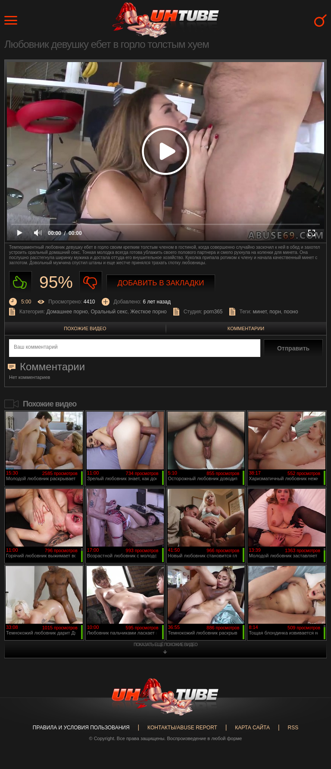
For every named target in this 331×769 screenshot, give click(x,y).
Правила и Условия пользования (81, 728)
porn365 (212, 312)
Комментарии (246, 328)
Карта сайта (252, 728)
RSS (292, 728)
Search (320, 20)
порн (275, 312)
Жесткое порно (148, 312)
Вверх (311, 724)
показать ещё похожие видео (165, 644)
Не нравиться (90, 282)
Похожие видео (85, 328)
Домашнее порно (67, 312)
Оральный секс (109, 312)
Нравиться (20, 282)
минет (260, 312)
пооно (291, 312)
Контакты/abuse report (182, 728)
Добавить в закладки (161, 283)
